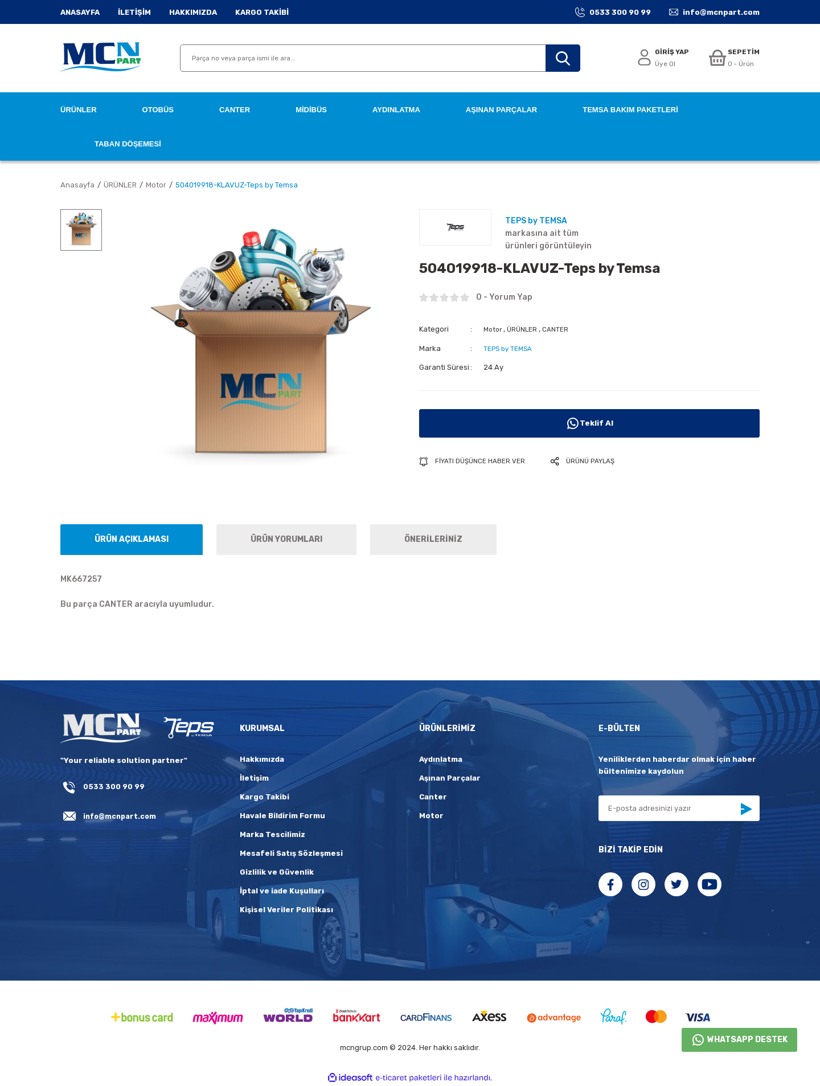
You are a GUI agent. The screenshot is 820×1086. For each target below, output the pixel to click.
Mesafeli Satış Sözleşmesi (291, 853)
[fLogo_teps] (188, 729)
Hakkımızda (262, 759)
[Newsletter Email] (679, 808)
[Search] (380, 58)
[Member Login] (658, 58)
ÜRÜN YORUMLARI (286, 539)
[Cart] (733, 58)
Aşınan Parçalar (450, 778)
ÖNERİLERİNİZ (433, 539)
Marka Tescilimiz (272, 834)
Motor (493, 329)
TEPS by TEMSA (510, 348)
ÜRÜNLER (525, 329)
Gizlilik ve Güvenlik (277, 872)
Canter (433, 797)
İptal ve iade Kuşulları (282, 891)
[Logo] (100, 58)
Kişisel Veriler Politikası (286, 909)
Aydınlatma (440, 759)
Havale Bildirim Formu (282, 815)
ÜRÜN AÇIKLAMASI (132, 539)
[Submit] (746, 809)
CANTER (561, 329)
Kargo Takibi (264, 797)
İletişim (254, 778)
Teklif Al (589, 423)
